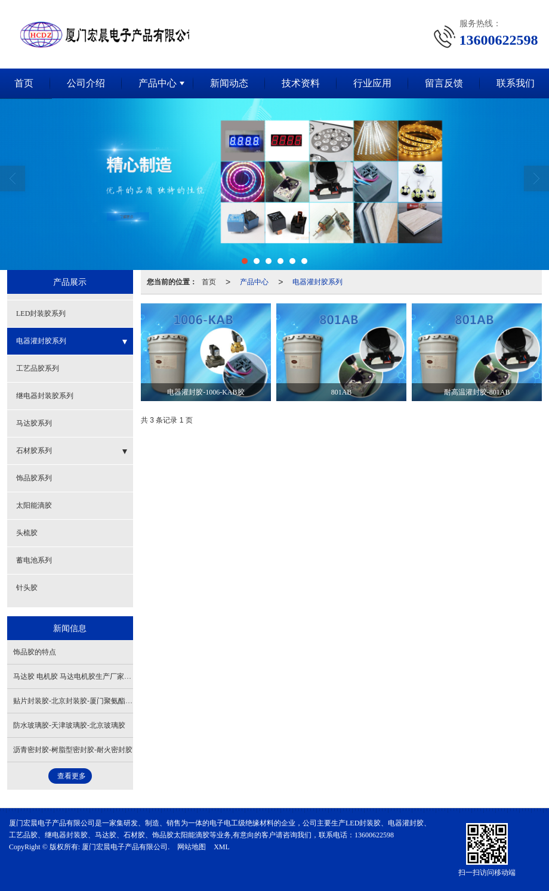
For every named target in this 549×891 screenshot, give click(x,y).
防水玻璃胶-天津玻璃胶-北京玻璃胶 (69, 725)
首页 (209, 281)
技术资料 (301, 82)
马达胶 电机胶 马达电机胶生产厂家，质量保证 (86, 676)
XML (222, 846)
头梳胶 (27, 532)
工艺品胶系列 (37, 368)
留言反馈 (444, 82)
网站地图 (191, 846)
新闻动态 (229, 82)
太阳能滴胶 (34, 505)
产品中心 (157, 82)
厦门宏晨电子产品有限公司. (125, 846)
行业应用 (372, 82)
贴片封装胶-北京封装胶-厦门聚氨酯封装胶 (80, 700)
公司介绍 (86, 82)
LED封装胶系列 (41, 313)
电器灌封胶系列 (317, 281)
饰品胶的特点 (34, 651)
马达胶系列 (34, 422)
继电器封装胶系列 (44, 395)
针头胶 (27, 587)
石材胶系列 (34, 450)
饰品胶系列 (34, 477)
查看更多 (71, 775)
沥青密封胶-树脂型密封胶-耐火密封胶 (72, 749)
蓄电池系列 (34, 559)
